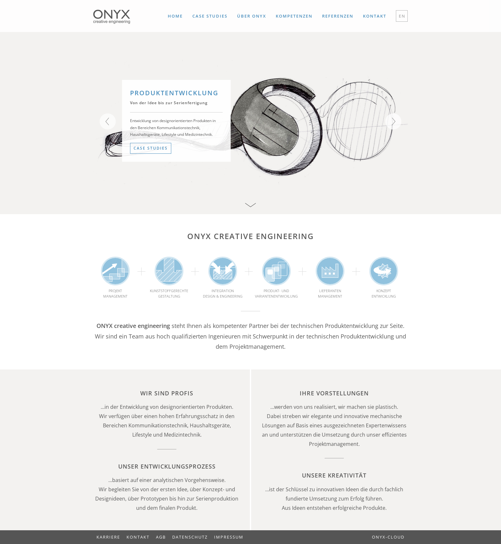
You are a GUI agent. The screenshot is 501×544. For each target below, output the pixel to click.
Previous (108, 121)
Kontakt (374, 16)
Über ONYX (251, 16)
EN (402, 16)
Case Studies (209, 16)
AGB (161, 537)
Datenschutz (190, 537)
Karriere (108, 537)
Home (175, 16)
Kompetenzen (294, 16)
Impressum (228, 537)
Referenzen (337, 16)
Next (393, 121)
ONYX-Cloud (388, 537)
